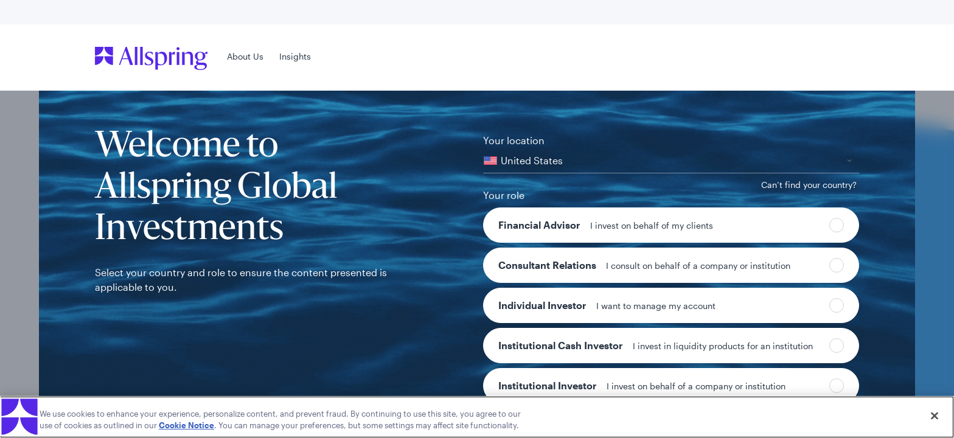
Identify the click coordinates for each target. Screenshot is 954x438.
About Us (245, 56)
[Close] (934, 416)
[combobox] (671, 160)
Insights (295, 56)
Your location (514, 140)
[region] (477, 417)
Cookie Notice (186, 425)
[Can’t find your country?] (809, 184)
